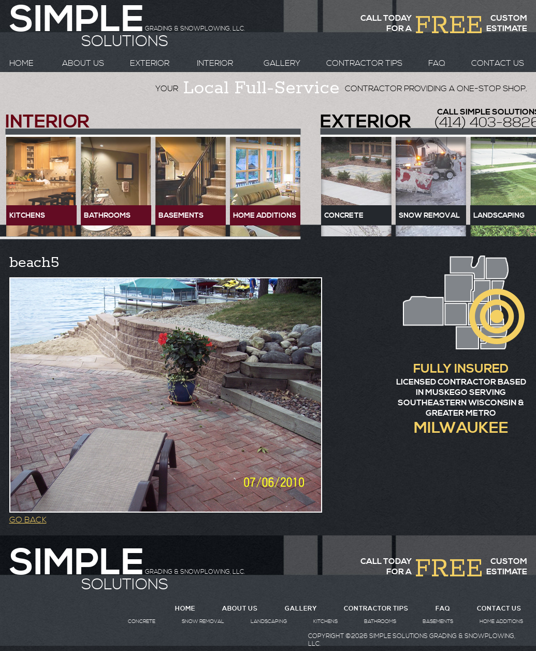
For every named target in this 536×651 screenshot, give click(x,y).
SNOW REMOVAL (203, 621)
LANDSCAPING (269, 621)
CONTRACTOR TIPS (364, 63)
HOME (21, 63)
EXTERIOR (149, 63)
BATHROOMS (380, 621)
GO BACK (28, 520)
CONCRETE (141, 621)
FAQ (436, 63)
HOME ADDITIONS (501, 621)
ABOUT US (83, 63)
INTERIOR (215, 63)
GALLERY (282, 63)
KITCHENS (325, 621)
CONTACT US (497, 63)
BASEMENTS (438, 621)
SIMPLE (76, 563)
